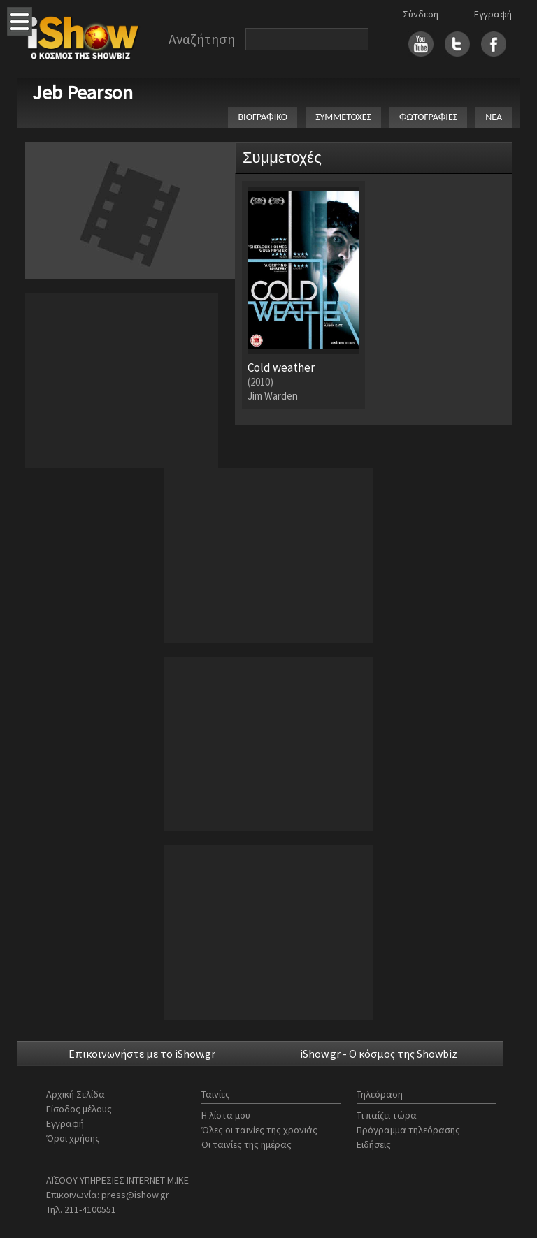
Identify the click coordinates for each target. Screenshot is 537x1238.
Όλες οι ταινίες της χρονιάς (259, 1129)
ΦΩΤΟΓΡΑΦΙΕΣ (428, 117)
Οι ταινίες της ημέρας (246, 1144)
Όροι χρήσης (73, 1138)
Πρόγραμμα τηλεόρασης (408, 1129)
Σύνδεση (420, 14)
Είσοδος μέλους (79, 1108)
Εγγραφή (493, 14)
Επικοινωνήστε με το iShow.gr (142, 1054)
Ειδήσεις (374, 1144)
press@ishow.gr (135, 1194)
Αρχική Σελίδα (75, 1094)
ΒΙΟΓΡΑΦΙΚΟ (262, 117)
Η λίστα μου (225, 1115)
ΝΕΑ (493, 117)
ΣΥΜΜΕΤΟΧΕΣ (343, 117)
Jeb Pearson (82, 92)
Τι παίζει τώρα (387, 1115)
